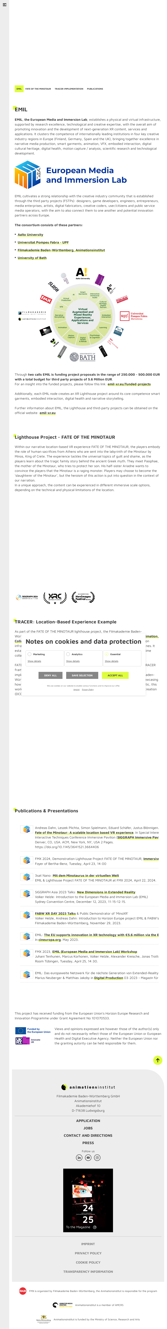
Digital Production (108, 978)
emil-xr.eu (48, 413)
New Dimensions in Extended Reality (106, 892)
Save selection (82, 675)
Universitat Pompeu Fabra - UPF (43, 242)
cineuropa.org (50, 940)
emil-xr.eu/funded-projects (129, 384)
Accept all (115, 675)
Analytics (77, 654)
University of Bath (32, 258)
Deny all (50, 675)
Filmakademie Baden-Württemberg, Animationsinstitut (61, 250)
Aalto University (30, 234)
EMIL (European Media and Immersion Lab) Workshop (94, 952)
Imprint (77, 689)
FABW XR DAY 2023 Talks (55, 913)
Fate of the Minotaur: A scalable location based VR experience (84, 832)
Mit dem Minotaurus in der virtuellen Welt (86, 875)
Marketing (39, 654)
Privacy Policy (88, 689)
